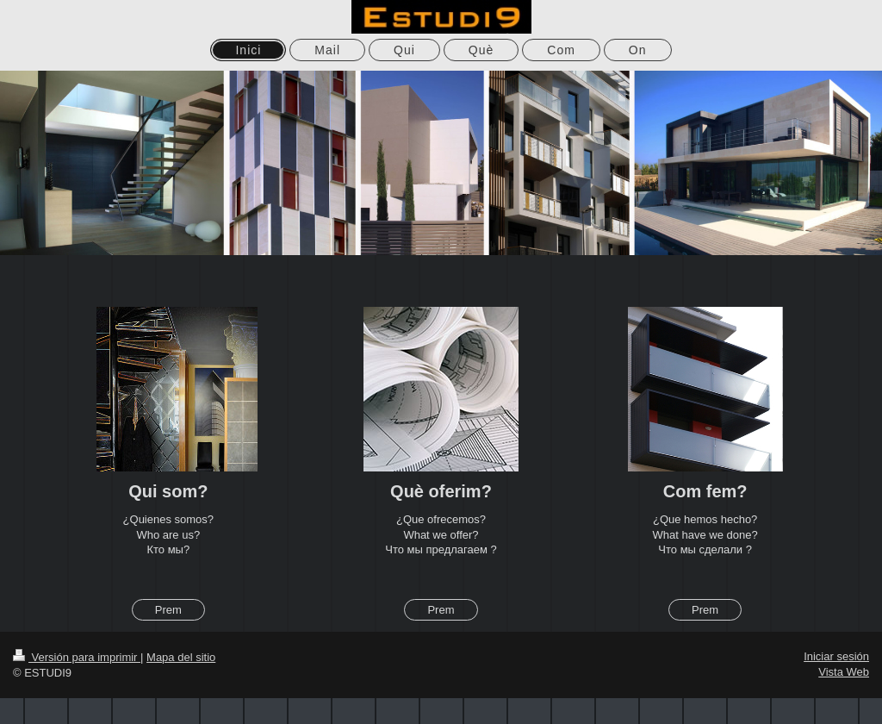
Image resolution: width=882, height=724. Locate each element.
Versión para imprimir (76, 657)
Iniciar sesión (836, 656)
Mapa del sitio (180, 657)
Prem (168, 609)
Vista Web (843, 671)
